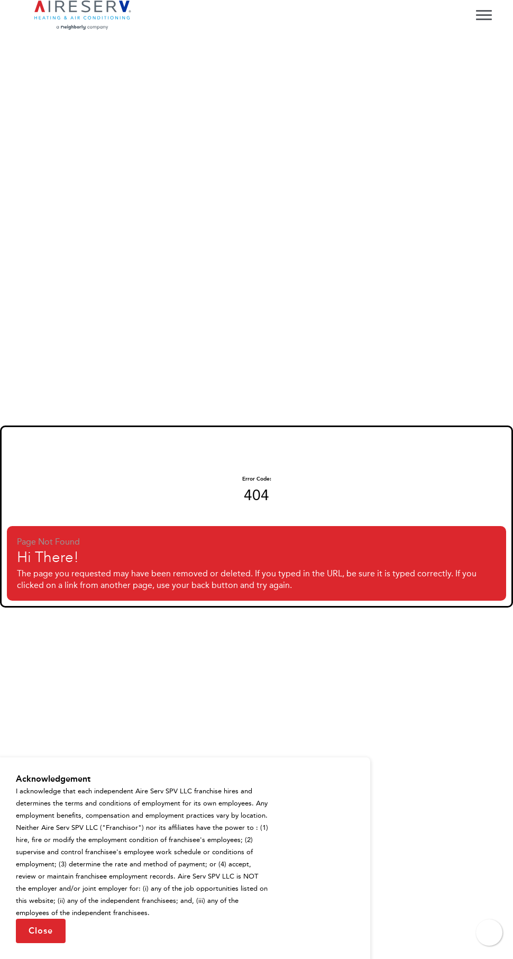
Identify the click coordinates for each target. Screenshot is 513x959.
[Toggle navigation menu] (484, 15)
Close (41, 931)
